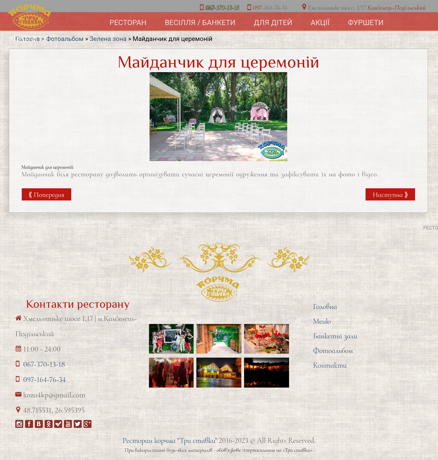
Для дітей (273, 22)
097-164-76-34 (44, 379)
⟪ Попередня (46, 194)
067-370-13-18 (44, 364)
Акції (320, 22)
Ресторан (128, 22)
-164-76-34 (270, 8)
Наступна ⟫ (390, 194)
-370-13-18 (222, 8)
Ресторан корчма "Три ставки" (169, 440)
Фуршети (366, 22)
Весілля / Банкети (200, 22)
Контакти (28, 39)
